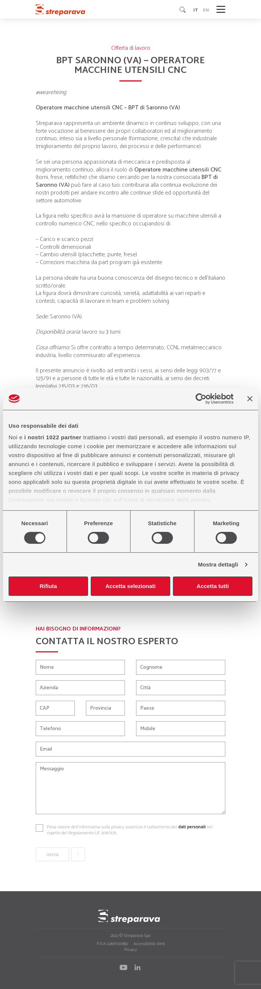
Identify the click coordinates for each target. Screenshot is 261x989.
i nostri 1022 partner (52, 437)
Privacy (130, 949)
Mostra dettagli (218, 564)
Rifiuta (48, 586)
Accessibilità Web (149, 943)
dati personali (192, 827)
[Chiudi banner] (249, 398)
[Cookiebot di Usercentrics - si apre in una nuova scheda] (200, 398)
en (206, 9)
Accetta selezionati (130, 586)
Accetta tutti (213, 586)
